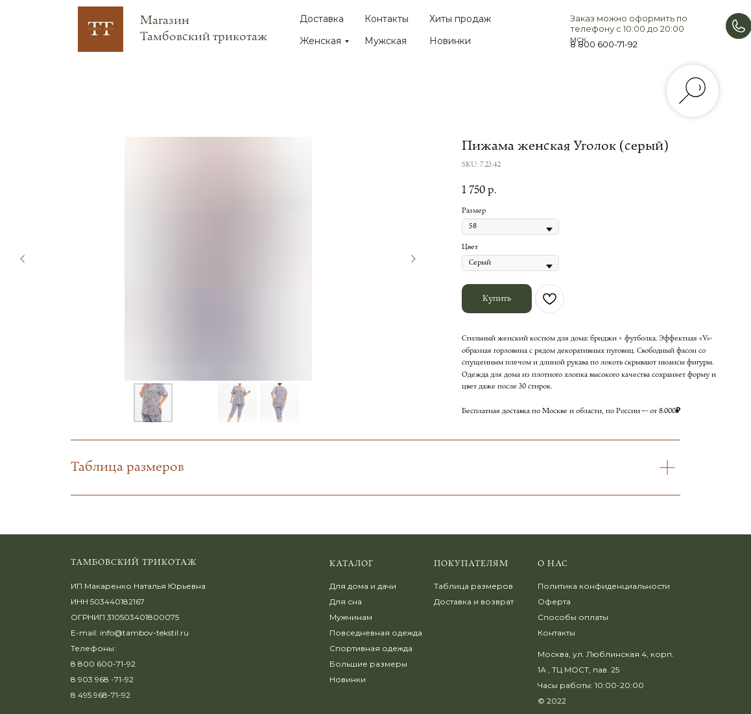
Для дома (348, 586)
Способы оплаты (573, 617)
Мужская (385, 41)
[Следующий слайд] (413, 258)
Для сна (345, 601)
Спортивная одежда (370, 648)
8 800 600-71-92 (604, 44)
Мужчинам (350, 617)
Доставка (322, 19)
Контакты (386, 19)
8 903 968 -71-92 (102, 679)
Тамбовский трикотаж (134, 562)
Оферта (554, 601)
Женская (320, 41)
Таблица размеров (473, 586)
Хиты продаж (460, 19)
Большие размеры (368, 664)
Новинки (450, 41)
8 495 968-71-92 (100, 695)
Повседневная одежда (375, 632)
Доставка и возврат (474, 601)
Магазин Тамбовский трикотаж (203, 28)
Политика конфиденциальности (604, 586)
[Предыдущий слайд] (22, 258)
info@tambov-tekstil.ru (144, 632)
